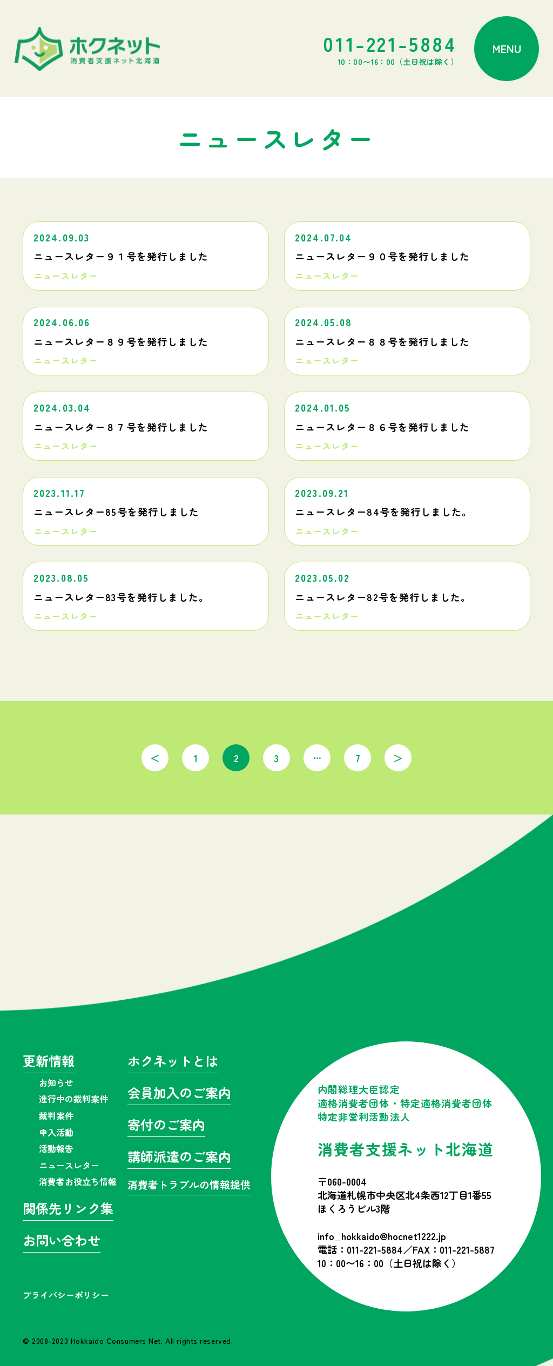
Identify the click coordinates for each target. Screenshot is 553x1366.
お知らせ (56, 1082)
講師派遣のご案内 (179, 1158)
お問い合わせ (61, 1241)
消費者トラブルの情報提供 (189, 1185)
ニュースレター (69, 1165)
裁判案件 (56, 1115)
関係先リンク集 (68, 1209)
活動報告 (56, 1148)
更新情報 (49, 1062)
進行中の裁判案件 (73, 1098)
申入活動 (56, 1132)
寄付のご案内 (166, 1126)
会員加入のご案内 (179, 1094)
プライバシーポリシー (66, 1294)
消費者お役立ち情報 (78, 1181)
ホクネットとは (172, 1062)
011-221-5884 (390, 49)
